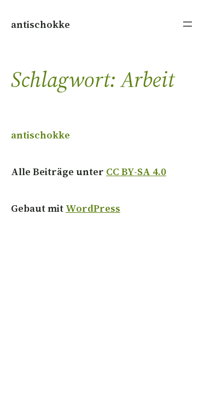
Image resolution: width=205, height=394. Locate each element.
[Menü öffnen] (187, 24)
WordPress (93, 208)
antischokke (40, 24)
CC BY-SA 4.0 (136, 171)
